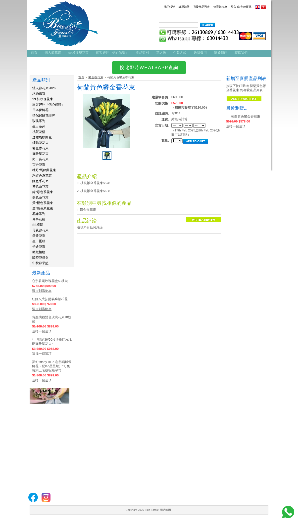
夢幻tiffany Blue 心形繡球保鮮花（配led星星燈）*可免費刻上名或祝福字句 (51, 366)
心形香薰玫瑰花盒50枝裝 (50, 281)
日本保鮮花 (40, 110)
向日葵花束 (40, 159)
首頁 (81, 77)
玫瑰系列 (38, 121)
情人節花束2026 (43, 88)
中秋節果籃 (40, 263)
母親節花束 (40, 230)
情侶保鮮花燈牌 (43, 115)
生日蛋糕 (38, 241)
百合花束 (38, 164)
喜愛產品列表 (201, 6)
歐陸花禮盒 (40, 257)
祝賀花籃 (38, 132)
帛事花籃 (38, 219)
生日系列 (38, 126)
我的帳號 (169, 6)
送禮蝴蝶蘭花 (42, 137)
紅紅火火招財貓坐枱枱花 (50, 299)
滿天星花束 (40, 154)
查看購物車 (220, 6)
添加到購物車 (41, 291)
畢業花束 (38, 236)
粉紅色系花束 (42, 175)
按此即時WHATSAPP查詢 (149, 67)
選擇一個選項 (41, 331)
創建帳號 (246, 6)
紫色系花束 (40, 186)
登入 (233, 6)
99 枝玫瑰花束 (42, 99)
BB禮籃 (37, 225)
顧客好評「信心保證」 (48, 104)
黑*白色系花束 (42, 208)
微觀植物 (38, 252)
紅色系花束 (40, 181)
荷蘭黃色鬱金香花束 (245, 116)
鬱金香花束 (40, 148)
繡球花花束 (40, 143)
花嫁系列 (38, 214)
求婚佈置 (38, 93)
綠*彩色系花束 (42, 192)
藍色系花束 (40, 197)
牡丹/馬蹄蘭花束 (44, 170)
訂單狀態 (184, 6)
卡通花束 (38, 246)
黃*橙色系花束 (42, 203)
